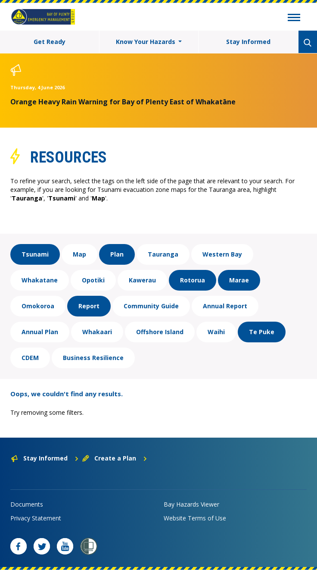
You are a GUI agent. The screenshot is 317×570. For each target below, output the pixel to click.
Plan (117, 254)
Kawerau (142, 280)
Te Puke (261, 332)
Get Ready (49, 42)
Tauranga (163, 254)
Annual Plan (40, 332)
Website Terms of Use (195, 518)
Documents (26, 504)
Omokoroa (38, 306)
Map (79, 254)
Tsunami (35, 254)
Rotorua (192, 280)
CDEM (30, 358)
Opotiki (93, 280)
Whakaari (97, 332)
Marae (239, 280)
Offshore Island (159, 332)
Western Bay (222, 254)
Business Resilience (93, 358)
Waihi (216, 332)
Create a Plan (114, 458)
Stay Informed (248, 42)
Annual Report (225, 306)
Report (88, 306)
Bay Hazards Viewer (191, 504)
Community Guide (151, 306)
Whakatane (40, 280)
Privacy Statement (35, 518)
